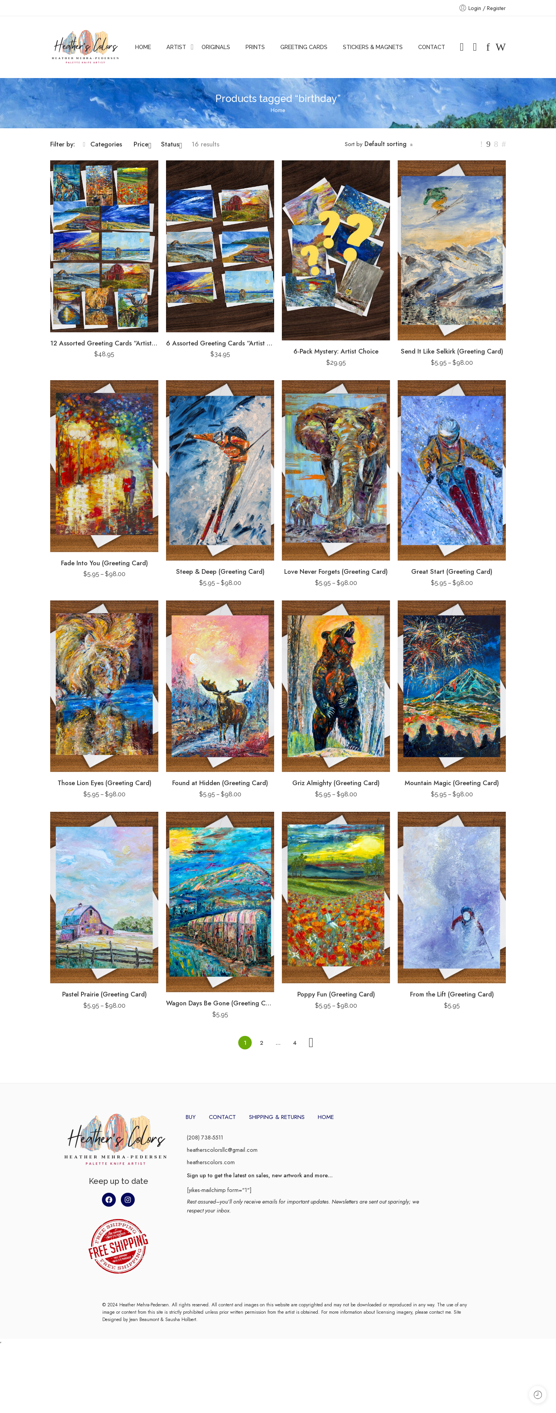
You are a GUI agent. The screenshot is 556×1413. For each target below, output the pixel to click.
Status (171, 144)
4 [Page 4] (295, 1043)
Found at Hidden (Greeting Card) (220, 782)
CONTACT (431, 47)
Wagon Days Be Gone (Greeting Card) (220, 1003)
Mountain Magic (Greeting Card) (452, 782)
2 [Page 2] (261, 1043)
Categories (102, 144)
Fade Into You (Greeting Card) (104, 563)
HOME (143, 47)
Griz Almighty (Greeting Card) (336, 782)
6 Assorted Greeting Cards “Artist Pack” (220, 343)
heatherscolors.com (211, 1162)
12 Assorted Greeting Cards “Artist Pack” (104, 343)
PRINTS (255, 47)
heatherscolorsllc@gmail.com (222, 1150)
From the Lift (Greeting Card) (452, 994)
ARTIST (176, 47)
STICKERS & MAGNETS (373, 47)
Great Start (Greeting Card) (451, 571)
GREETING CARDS (303, 47)
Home (278, 110)
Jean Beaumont (144, 1387)
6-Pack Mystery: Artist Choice (335, 351)
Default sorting (385, 143)
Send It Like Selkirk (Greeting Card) (452, 351)
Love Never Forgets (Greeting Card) (336, 571)
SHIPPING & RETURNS (277, 1117)
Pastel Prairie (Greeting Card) (104, 994)
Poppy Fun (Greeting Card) (336, 994)
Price (142, 144)
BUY (191, 1117)
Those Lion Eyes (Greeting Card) (104, 782)
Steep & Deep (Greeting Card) (220, 571)
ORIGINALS (216, 47)
